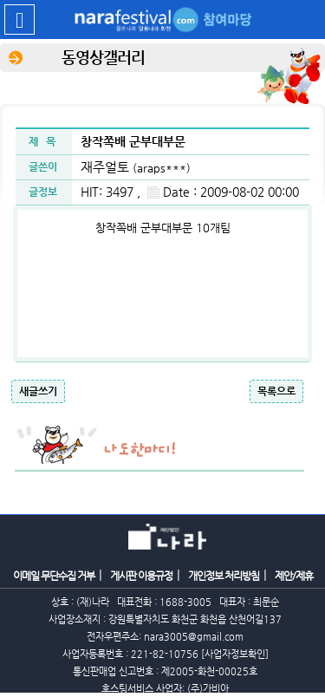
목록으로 (276, 391)
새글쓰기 (38, 391)
